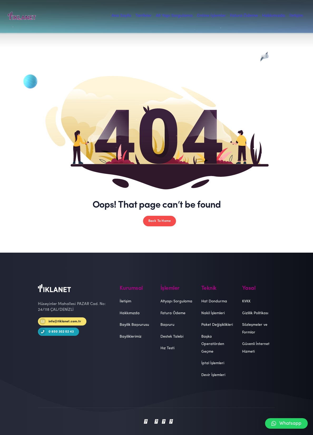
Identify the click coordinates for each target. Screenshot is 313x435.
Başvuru (167, 325)
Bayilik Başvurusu (134, 325)
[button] (286, 423)
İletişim (125, 301)
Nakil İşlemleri (213, 313)
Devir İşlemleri (213, 375)
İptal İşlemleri (212, 363)
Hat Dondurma (214, 301)
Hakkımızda (130, 313)
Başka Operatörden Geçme (212, 344)
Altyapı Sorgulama (176, 301)
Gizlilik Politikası (255, 313)
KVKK (246, 301)
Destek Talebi (171, 337)
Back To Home (159, 221)
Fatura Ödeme (172, 313)
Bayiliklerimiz (130, 337)
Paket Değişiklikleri (217, 325)
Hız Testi (167, 348)
